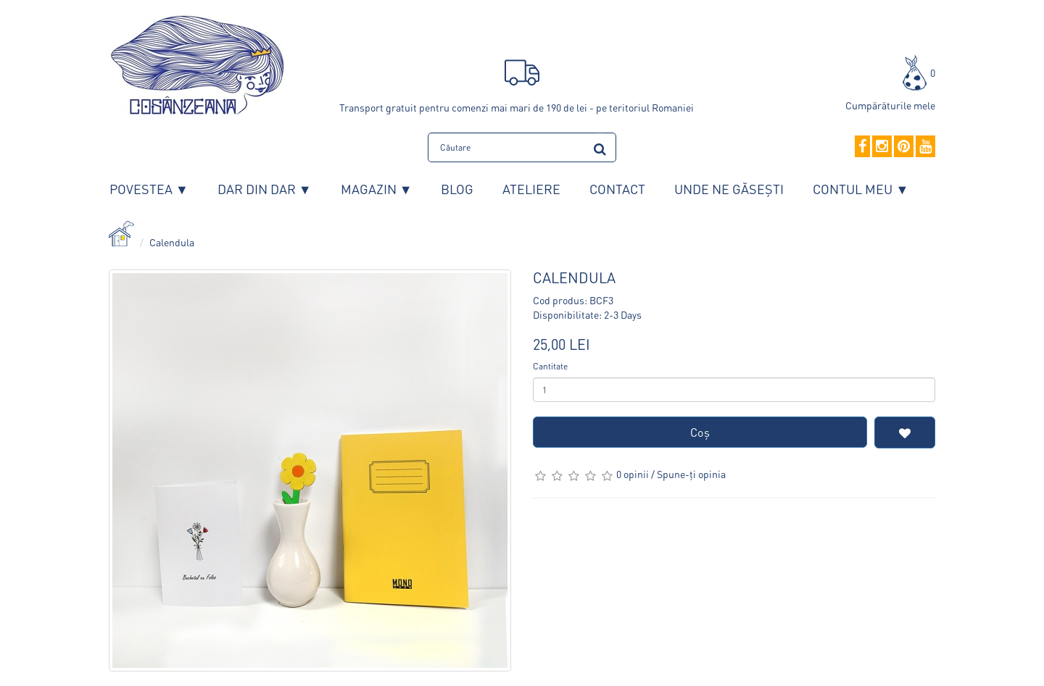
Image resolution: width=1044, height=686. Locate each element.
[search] (600, 146)
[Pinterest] (904, 147)
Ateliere (531, 188)
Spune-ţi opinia (691, 473)
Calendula (171, 241)
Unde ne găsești (729, 188)
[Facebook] (862, 147)
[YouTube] (925, 147)
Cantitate (550, 366)
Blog (457, 188)
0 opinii (632, 473)
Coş (700, 432)
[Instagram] (882, 147)
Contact (617, 188)
